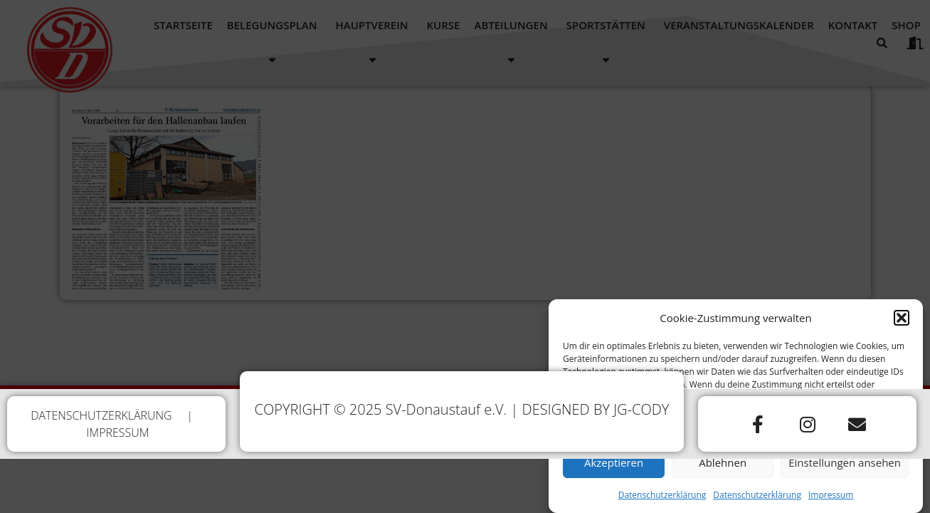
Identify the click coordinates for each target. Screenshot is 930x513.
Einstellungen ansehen (844, 467)
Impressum (830, 500)
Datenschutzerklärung (662, 500)
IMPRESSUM (117, 432)
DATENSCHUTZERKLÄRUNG (101, 415)
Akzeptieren (613, 467)
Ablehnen (722, 467)
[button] (901, 323)
